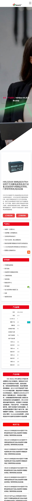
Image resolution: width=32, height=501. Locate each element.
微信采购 (22, 215)
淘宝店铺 (8, 215)
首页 (4, 98)
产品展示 (11, 98)
